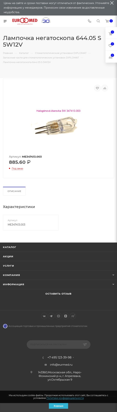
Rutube (73, 316)
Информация (13, 284)
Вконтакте (44, 316)
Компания (11, 275)
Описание (14, 191)
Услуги (8, 265)
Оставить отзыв (58, 293)
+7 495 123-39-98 (59, 357)
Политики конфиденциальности (65, 398)
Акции (8, 256)
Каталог (9, 247)
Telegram (51, 316)
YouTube (58, 316)
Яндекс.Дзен (65, 316)
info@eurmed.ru (61, 364)
